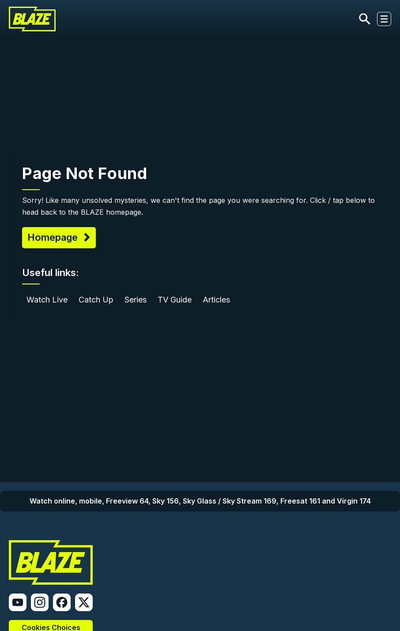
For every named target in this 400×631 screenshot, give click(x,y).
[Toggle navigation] (384, 19)
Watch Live (47, 299)
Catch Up (96, 299)
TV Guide (175, 299)
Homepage (53, 237)
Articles (216, 299)
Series (136, 299)
